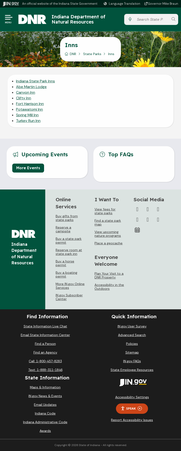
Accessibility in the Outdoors (109, 287)
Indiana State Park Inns (35, 81)
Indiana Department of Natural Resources (78, 19)
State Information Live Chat (45, 326)
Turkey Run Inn (28, 120)
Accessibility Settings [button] (132, 397)
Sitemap (132, 352)
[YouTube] (137, 219)
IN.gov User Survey (132, 326)
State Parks (92, 54)
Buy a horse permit (65, 263)
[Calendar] (137, 230)
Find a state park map (108, 222)
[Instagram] (158, 209)
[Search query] (151, 19)
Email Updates (45, 405)
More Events (28, 167)
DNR (73, 54)
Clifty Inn (23, 98)
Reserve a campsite (63, 229)
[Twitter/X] (148, 209)
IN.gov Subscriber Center (69, 297)
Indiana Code (45, 413)
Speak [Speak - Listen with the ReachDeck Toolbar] (131, 408)
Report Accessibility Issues (132, 420)
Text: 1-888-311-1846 (45, 370)
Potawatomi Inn (29, 109)
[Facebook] (137, 209)
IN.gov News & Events (45, 396)
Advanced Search (132, 335)
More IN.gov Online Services (70, 286)
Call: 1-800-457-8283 (45, 361)
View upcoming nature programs (108, 234)
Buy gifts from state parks (67, 218)
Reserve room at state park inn (69, 252)
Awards (45, 431)
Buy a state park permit (69, 241)
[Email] (158, 219)
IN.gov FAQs (132, 361)
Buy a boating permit (66, 274)
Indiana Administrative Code (45, 422)
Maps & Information (45, 387)
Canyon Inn (25, 92)
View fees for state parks (105, 211)
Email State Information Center (45, 335)
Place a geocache (109, 243)
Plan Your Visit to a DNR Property (109, 275)
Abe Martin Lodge (31, 86)
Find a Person (45, 344)
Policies (132, 344)
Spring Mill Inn (27, 115)
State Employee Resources (132, 370)
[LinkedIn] (148, 219)
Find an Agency (45, 352)
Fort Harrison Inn (30, 103)
